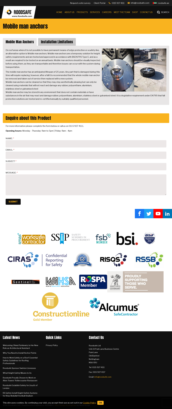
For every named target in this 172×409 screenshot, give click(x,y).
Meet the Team (122, 12)
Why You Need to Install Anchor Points (19, 353)
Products (82, 12)
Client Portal (99, 3)
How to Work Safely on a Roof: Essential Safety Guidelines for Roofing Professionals (20, 360)
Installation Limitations (57, 41)
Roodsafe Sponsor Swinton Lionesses (19, 368)
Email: (9, 150)
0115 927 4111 (118, 3)
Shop (135, 12)
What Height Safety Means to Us (17, 373)
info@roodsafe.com (140, 3)
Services (95, 12)
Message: (11, 172)
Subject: (10, 161)
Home (59, 12)
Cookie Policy (89, 403)
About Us (69, 12)
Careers (107, 12)
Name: (9, 138)
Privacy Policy (52, 345)
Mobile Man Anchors (20, 41)
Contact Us (146, 12)
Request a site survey (80, 3)
